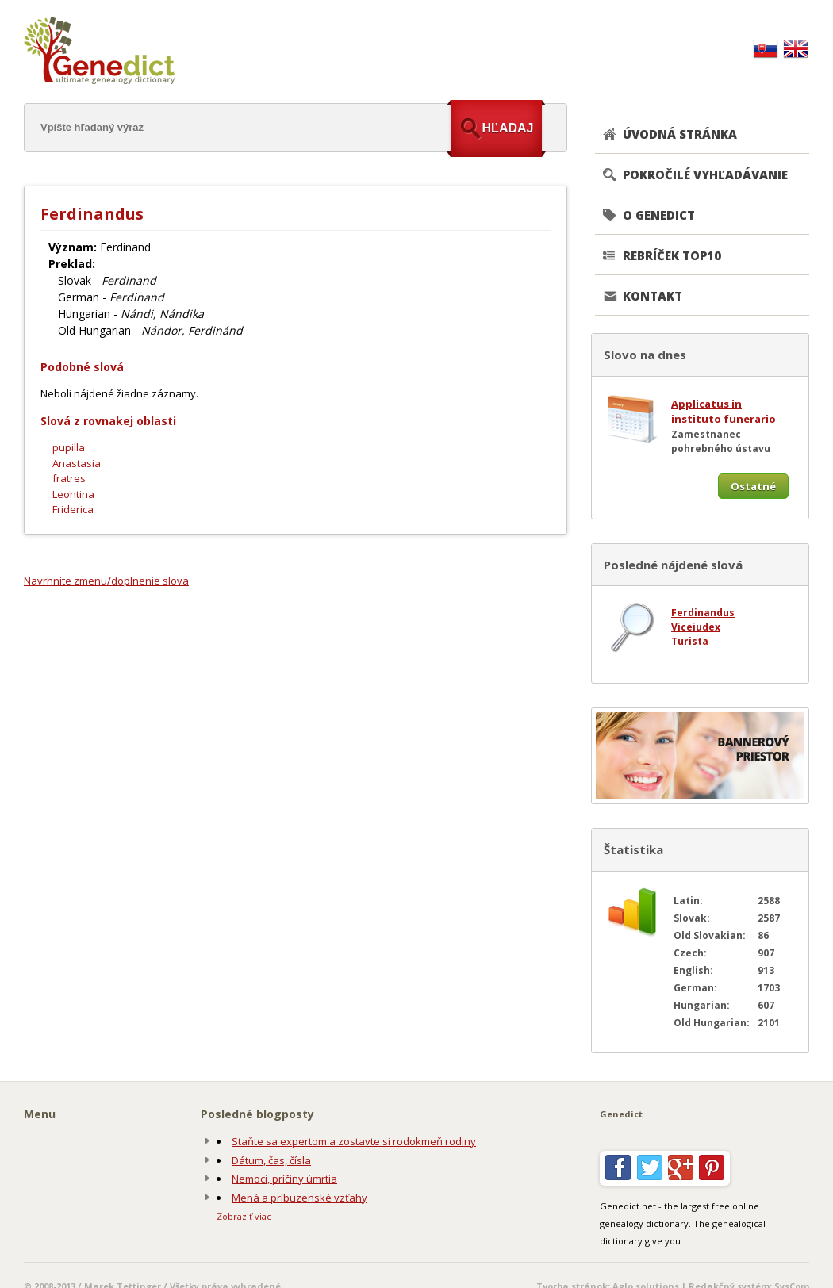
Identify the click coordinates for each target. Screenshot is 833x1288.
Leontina (73, 494)
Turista (689, 641)
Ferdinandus (703, 612)
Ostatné (753, 486)
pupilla (68, 447)
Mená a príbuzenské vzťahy (299, 1197)
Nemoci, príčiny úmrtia (284, 1178)
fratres (69, 478)
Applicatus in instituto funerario (723, 412)
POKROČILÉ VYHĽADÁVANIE (705, 174)
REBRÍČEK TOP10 (672, 255)
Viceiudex (695, 627)
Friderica (73, 509)
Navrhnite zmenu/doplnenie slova (106, 580)
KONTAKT (652, 296)
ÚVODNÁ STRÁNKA (680, 134)
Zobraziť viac (244, 1216)
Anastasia (76, 463)
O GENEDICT (659, 215)
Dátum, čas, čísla (271, 1160)
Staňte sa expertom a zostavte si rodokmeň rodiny (354, 1141)
